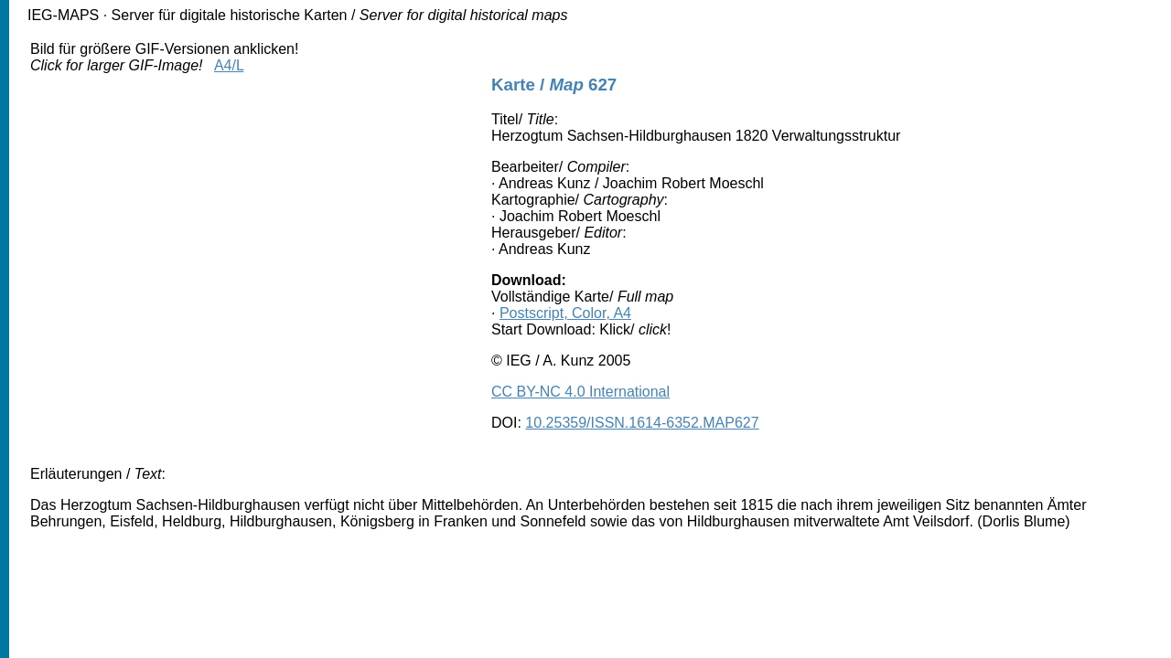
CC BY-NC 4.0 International (580, 391)
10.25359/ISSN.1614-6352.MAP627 (641, 422)
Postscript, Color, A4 (565, 313)
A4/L (228, 65)
